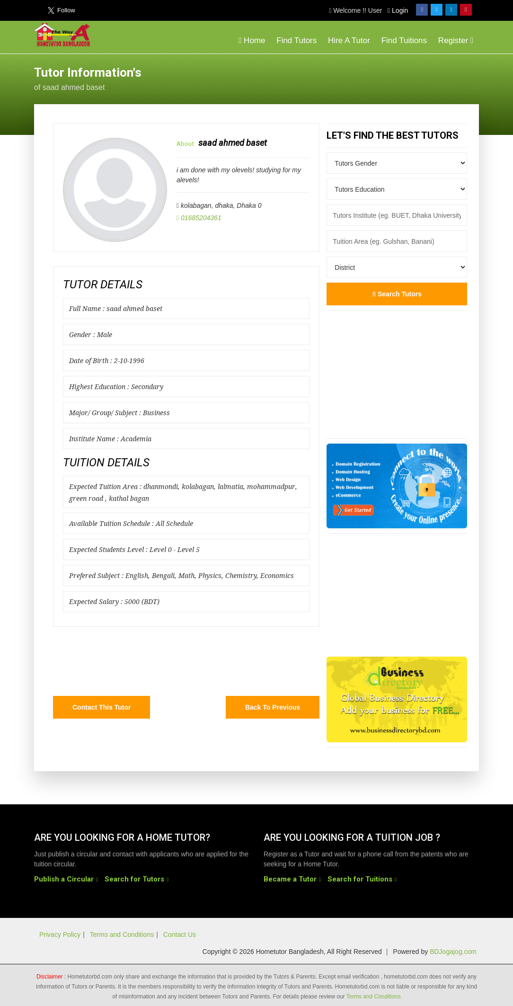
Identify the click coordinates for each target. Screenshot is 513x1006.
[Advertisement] (403, 77)
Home (252, 40)
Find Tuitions (404, 40)
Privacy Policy (59, 934)
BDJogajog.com (453, 951)
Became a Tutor (290, 879)
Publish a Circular (64, 879)
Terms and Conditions (122, 934)
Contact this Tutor (101, 707)
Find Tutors (296, 40)
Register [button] (455, 40)
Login (398, 10)
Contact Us (179, 934)
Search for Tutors (134, 879)
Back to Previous (272, 707)
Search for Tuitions (359, 879)
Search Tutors (397, 294)
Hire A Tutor (349, 40)
